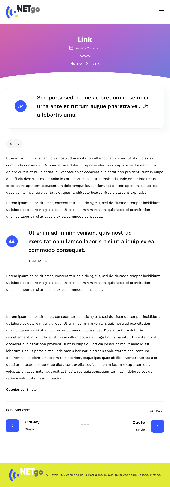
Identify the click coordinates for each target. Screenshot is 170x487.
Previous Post (18, 410)
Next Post (155, 411)
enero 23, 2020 (88, 48)
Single (32, 389)
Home (76, 63)
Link (16, 144)
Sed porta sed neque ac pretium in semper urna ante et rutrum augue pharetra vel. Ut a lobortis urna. (93, 106)
